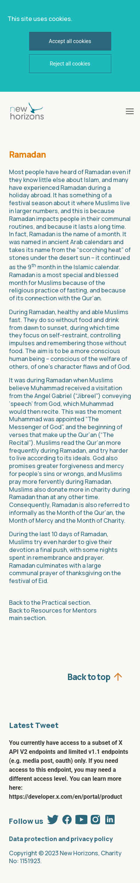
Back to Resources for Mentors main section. (53, 614)
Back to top (88, 676)
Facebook (67, 819)
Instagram (96, 819)
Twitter (53, 819)
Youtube (81, 819)
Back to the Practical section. (50, 602)
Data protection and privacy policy (61, 839)
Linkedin (110, 819)
